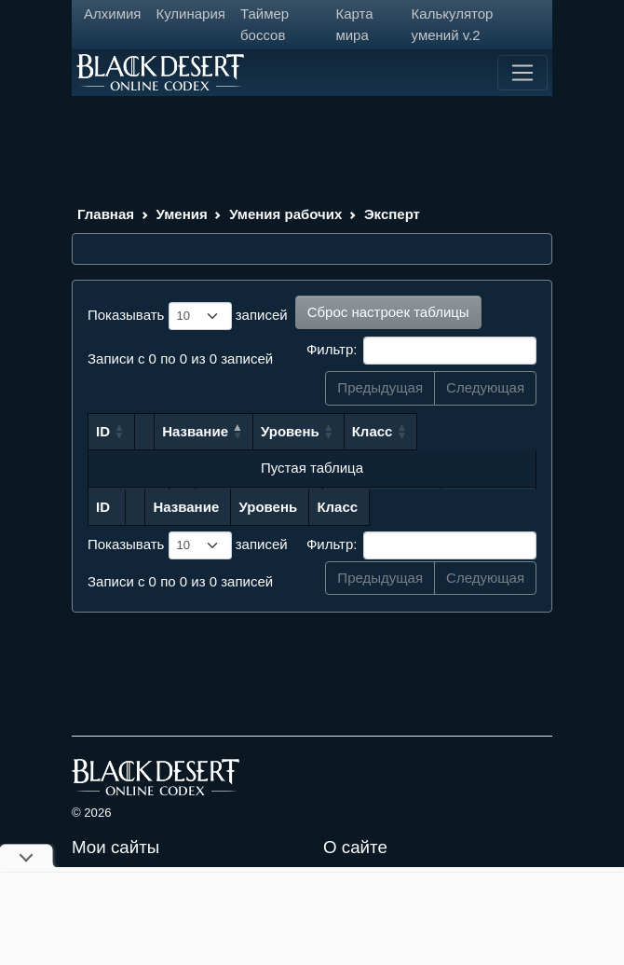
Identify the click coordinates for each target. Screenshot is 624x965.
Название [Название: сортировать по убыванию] (209, 431)
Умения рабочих (285, 214)
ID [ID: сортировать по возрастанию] (103, 431)
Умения (182, 214)
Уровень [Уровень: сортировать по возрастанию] (386, 431)
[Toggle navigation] (522, 72)
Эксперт (392, 214)
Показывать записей (188, 316)
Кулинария (190, 13)
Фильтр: (421, 351)
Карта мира (354, 24)
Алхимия (112, 13)
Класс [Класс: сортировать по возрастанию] (467, 431)
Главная (105, 214)
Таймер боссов (264, 24)
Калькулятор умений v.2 (453, 24)
